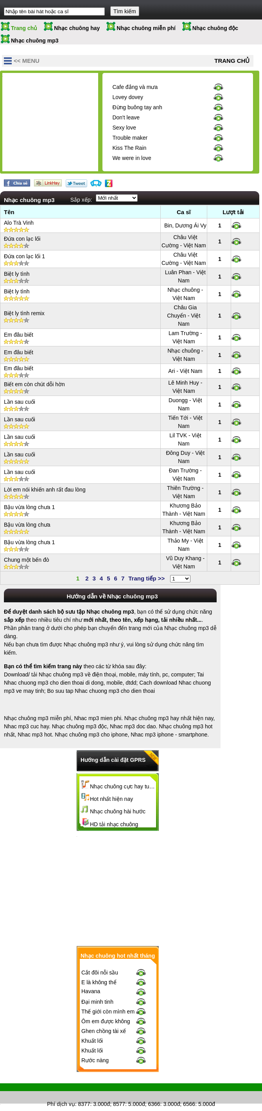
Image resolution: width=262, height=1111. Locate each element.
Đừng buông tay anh (137, 107)
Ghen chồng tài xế (103, 1034)
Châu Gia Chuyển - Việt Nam (183, 315)
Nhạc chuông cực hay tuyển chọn (123, 786)
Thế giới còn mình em (108, 1015)
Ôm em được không (105, 1025)
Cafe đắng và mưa (135, 87)
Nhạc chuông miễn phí (146, 28)
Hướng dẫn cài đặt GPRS (113, 760)
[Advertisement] (61, 124)
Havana (90, 995)
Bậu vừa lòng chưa (27, 525)
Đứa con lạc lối (22, 239)
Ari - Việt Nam (185, 371)
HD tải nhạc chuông (114, 824)
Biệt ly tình (17, 274)
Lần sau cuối (19, 402)
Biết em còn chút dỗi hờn (34, 384)
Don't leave (126, 117)
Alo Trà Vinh (19, 223)
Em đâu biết (18, 335)
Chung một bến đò (26, 560)
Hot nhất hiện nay (111, 799)
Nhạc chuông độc (215, 28)
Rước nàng (95, 1064)
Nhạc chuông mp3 (35, 40)
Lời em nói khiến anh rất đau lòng (45, 489)
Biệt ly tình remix (24, 313)
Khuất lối (92, 1044)
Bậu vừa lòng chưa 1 (29, 507)
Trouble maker (129, 138)
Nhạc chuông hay (77, 28)
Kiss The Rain (129, 148)
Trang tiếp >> (146, 578)
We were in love (131, 158)
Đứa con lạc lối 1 (24, 256)
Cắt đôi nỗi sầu (99, 976)
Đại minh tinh (97, 1005)
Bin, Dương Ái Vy (185, 225)
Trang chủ (24, 28)
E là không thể (99, 986)
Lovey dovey (127, 97)
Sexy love (124, 127)
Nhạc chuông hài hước (117, 811)
